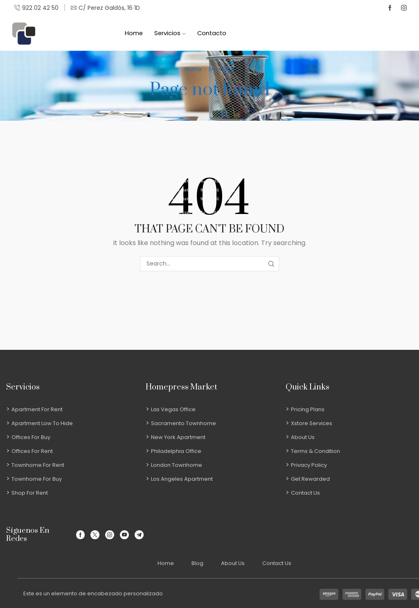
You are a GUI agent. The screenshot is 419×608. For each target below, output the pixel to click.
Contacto (211, 33)
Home (134, 33)
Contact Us (276, 563)
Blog (197, 563)
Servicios (169, 33)
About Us (233, 563)
